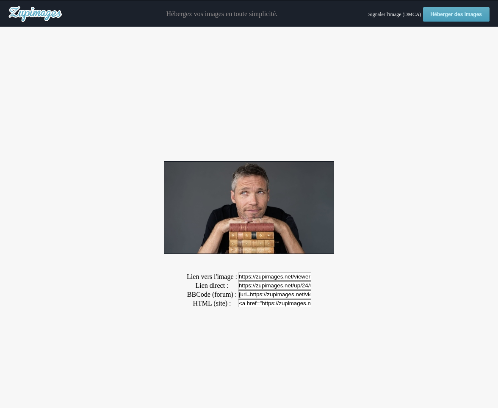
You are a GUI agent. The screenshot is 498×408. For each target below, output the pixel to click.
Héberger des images (456, 14)
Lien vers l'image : (212, 276)
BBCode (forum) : (212, 294)
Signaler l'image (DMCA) (394, 14)
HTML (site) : (212, 303)
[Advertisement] (249, 94)
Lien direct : (211, 285)
